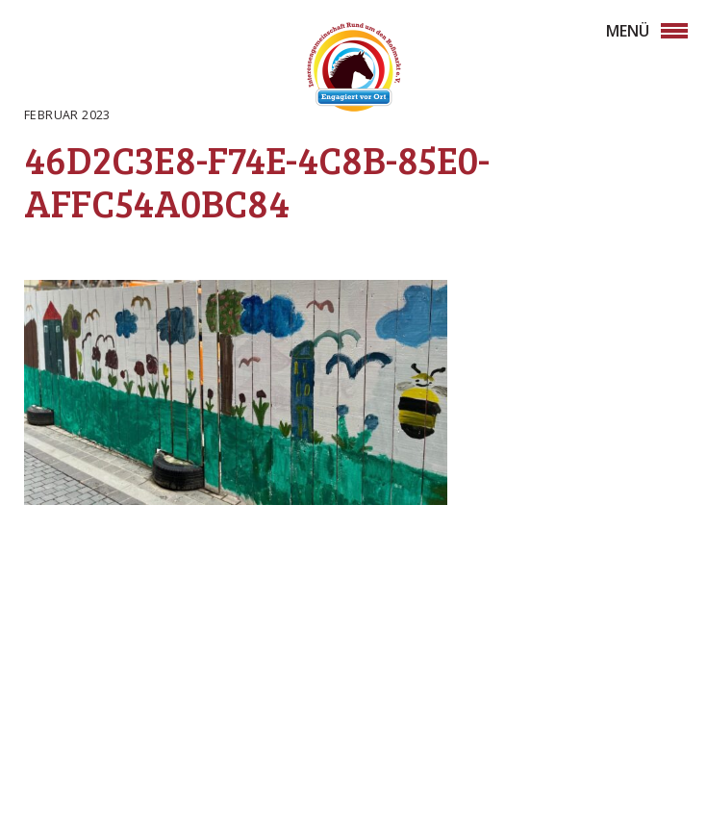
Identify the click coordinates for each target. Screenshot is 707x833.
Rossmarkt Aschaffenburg (354, 70)
